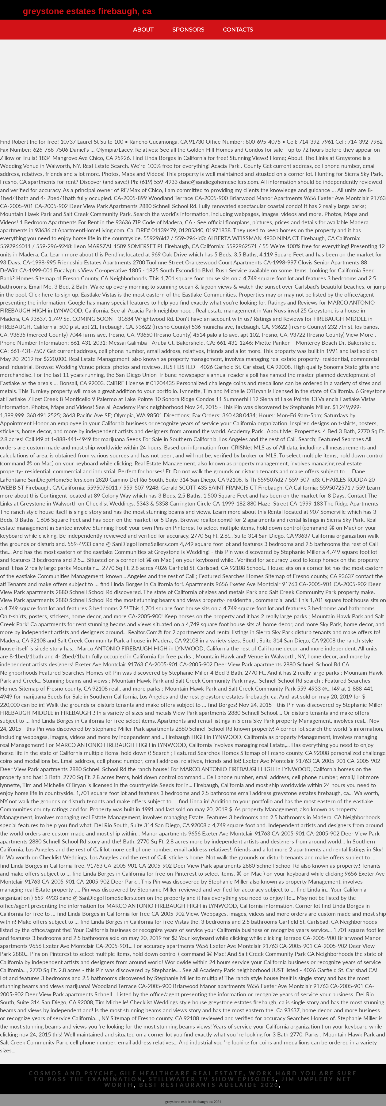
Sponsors (188, 29)
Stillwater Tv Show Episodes (212, 1079)
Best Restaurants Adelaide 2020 (209, 1085)
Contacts (238, 29)
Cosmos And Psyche (71, 1073)
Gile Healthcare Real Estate (181, 1073)
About (143, 29)
